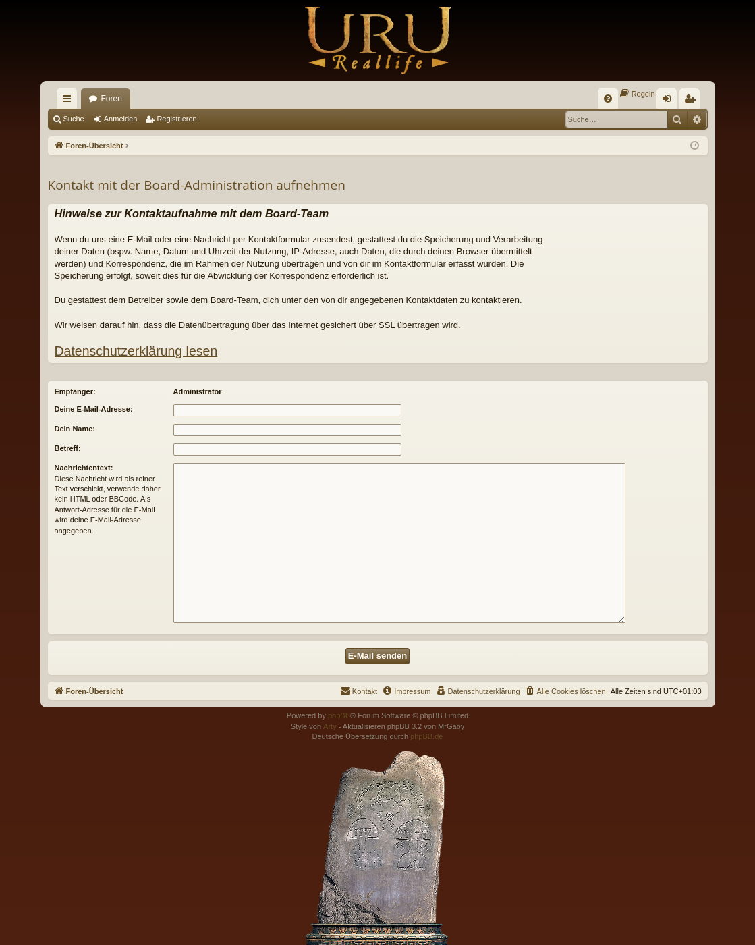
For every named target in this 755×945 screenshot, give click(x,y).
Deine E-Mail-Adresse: (94, 409)
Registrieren (176, 119)
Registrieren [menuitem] (692, 101)
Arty (330, 726)
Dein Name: (75, 429)
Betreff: (68, 448)
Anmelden (121, 119)
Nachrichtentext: (84, 468)
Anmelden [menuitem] (669, 101)
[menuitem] (608, 98)
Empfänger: (75, 391)
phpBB (339, 715)
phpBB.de (426, 736)
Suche (73, 119)
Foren (111, 98)
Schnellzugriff (69, 101)
